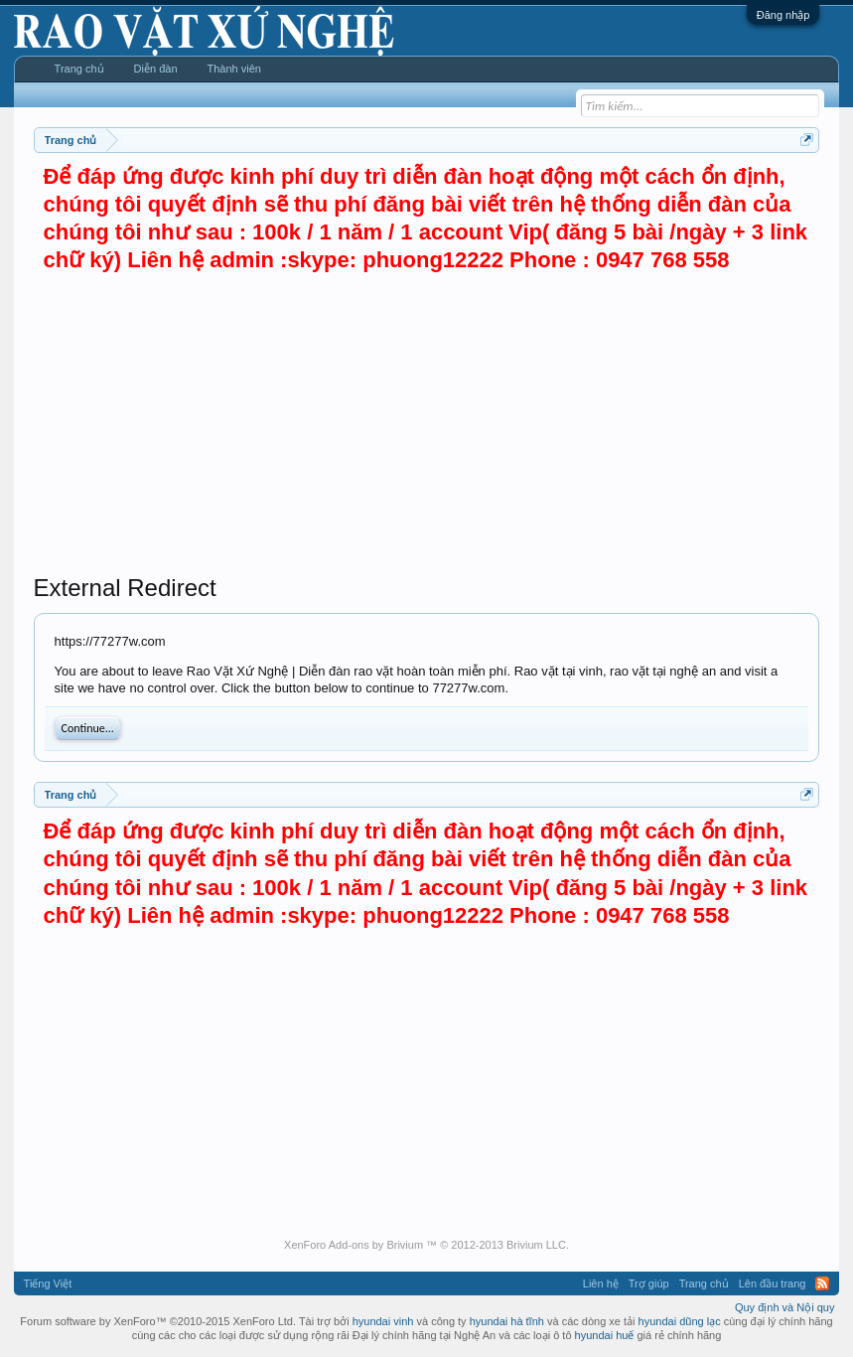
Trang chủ (79, 69)
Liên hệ (601, 1283)
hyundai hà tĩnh (507, 1321)
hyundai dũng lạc (680, 1321)
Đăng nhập (783, 15)
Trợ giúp (649, 1283)
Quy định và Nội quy (785, 1307)
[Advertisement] (427, 424)
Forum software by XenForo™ (158, 1321)
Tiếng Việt (48, 1283)
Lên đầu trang (772, 1283)
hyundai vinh (383, 1321)
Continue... (88, 728)
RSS (822, 1283)
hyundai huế (605, 1335)
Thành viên (234, 69)
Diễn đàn (156, 69)
